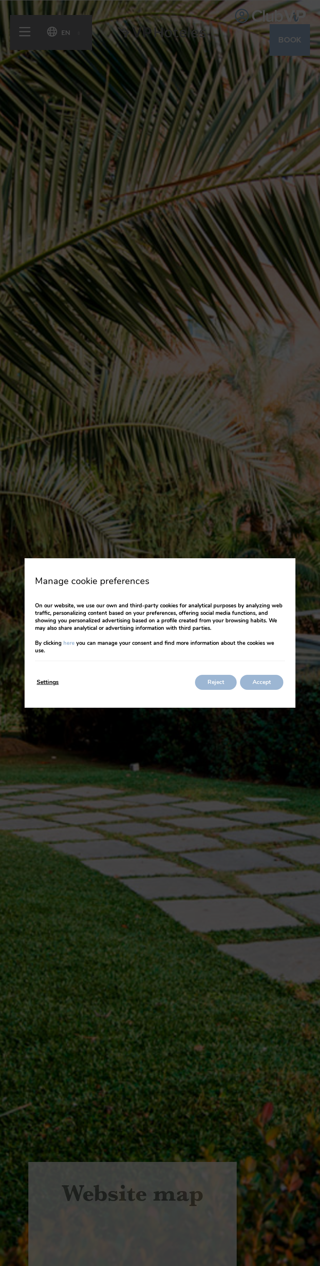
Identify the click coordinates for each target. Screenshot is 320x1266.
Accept (261, 682)
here (69, 643)
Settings (48, 682)
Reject (216, 682)
